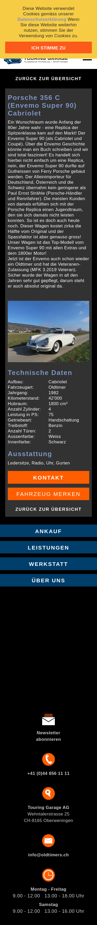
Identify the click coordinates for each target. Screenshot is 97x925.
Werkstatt (48, 564)
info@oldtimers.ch (48, 854)
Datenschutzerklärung (42, 19)
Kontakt (48, 478)
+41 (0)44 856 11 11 (48, 773)
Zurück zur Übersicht (48, 78)
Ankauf (48, 531)
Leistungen (48, 548)
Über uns (48, 580)
